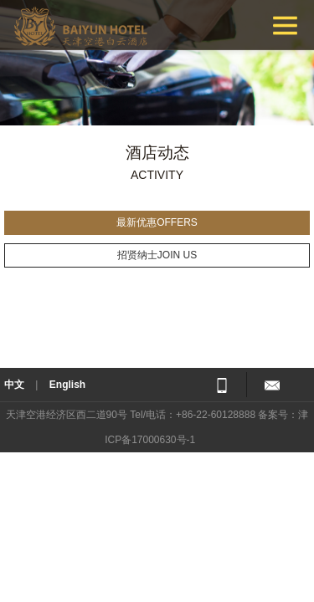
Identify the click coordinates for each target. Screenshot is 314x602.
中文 (14, 384)
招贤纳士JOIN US (157, 255)
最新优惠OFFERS (157, 222)
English (67, 384)
